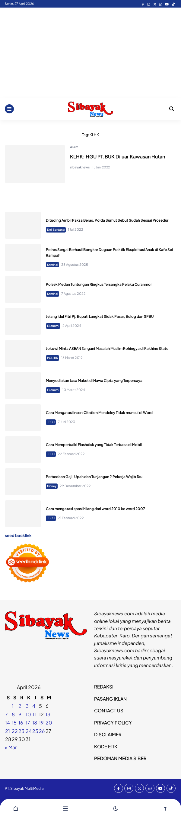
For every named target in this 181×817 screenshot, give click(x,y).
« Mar (11, 747)
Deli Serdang (56, 229)
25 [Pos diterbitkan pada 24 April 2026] (35, 731)
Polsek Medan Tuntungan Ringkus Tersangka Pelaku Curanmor (99, 284)
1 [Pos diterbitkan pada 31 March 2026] (13, 706)
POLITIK (52, 358)
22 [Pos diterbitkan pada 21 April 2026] (15, 731)
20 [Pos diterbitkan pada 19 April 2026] (49, 722)
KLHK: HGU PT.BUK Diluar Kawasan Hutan (117, 156)
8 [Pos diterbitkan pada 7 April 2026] (13, 714)
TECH (51, 422)
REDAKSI (103, 686)
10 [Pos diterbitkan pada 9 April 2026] (28, 714)
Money (51, 486)
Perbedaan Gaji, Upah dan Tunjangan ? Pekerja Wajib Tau (94, 476)
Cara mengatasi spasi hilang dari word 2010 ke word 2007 (95, 508)
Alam (74, 147)
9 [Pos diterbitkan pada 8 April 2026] (19, 714)
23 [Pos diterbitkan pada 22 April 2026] (21, 731)
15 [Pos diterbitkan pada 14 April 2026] (14, 722)
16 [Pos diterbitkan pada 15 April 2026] (20, 722)
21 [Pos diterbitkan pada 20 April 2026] (7, 731)
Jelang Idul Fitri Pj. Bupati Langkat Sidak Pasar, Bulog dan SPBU (100, 316)
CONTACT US (108, 710)
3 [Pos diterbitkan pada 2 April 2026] (27, 706)
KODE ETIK (105, 746)
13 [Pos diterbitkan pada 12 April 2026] (48, 714)
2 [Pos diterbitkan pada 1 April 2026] (19, 706)
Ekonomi (53, 325)
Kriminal (52, 264)
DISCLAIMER (108, 734)
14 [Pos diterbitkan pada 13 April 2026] (7, 722)
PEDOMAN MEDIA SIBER (120, 758)
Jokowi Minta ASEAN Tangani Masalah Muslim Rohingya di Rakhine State (107, 348)
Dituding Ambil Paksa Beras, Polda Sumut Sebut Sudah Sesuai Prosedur (107, 220)
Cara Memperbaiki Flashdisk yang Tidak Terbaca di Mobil (94, 444)
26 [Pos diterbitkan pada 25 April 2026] (42, 731)
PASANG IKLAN (110, 698)
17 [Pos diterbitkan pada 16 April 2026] (28, 722)
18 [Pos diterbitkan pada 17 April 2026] (34, 722)
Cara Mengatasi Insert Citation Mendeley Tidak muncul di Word (99, 412)
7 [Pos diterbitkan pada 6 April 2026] (6, 714)
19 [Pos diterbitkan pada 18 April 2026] (41, 722)
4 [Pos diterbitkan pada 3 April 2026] (33, 706)
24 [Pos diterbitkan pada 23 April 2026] (29, 731)
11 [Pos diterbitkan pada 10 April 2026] (34, 714)
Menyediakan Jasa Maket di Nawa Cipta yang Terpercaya (94, 380)
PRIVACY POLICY (113, 722)
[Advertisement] (90, 53)
